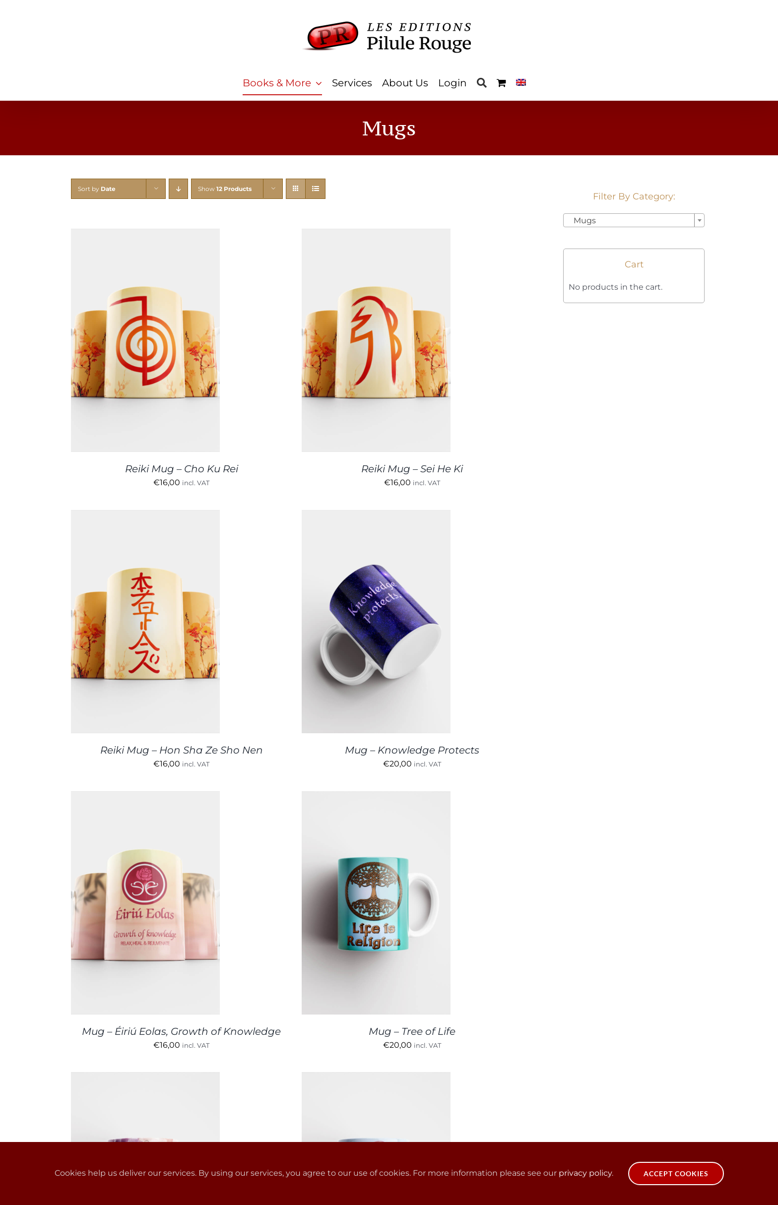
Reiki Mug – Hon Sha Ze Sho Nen (181, 750)
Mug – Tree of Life (412, 1031)
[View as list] (315, 188)
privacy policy (585, 1173)
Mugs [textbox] (582, 220)
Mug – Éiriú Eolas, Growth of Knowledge (181, 1031)
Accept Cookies (676, 1173)
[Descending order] (178, 189)
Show (225, 188)
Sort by (97, 188)
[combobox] (634, 220)
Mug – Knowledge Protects (412, 750)
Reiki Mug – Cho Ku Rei (181, 469)
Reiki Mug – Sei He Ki (412, 469)
